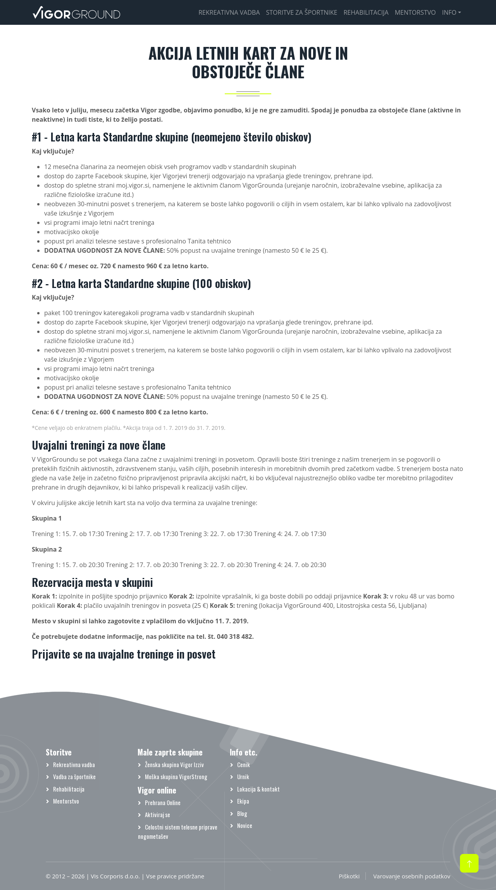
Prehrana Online (163, 802)
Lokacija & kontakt (258, 789)
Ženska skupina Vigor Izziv (174, 764)
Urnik (243, 776)
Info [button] (449, 12)
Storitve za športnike (302, 12)
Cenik (243, 764)
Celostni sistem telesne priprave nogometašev (177, 832)
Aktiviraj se (157, 814)
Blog (242, 813)
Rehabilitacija (365, 12)
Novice (244, 825)
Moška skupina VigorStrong (176, 776)
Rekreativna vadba (229, 12)
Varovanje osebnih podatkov (411, 876)
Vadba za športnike (74, 776)
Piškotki (349, 876)
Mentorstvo (415, 12)
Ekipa (243, 801)
